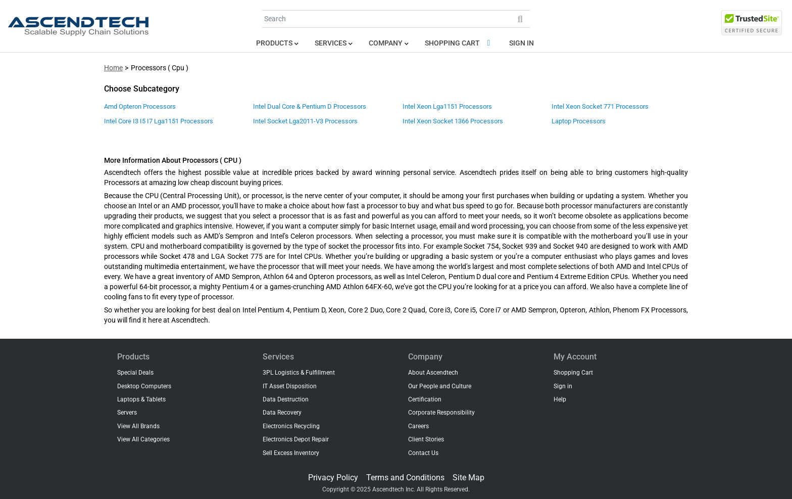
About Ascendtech (433, 372)
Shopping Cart (459, 43)
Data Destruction (286, 399)
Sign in (521, 43)
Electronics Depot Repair (296, 439)
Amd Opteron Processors (140, 106)
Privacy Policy (333, 477)
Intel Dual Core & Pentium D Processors (309, 106)
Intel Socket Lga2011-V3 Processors (305, 121)
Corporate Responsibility (441, 412)
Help (560, 399)
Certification (424, 399)
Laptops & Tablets (141, 399)
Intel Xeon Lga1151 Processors (447, 106)
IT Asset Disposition (290, 386)
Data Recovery (282, 412)
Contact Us (423, 453)
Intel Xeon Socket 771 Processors (600, 106)
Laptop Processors (579, 121)
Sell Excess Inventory (291, 453)
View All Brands (138, 426)
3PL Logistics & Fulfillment (299, 372)
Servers (127, 412)
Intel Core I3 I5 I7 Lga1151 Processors (158, 121)
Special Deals (135, 372)
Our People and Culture (439, 386)
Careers (418, 426)
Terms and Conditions (405, 477)
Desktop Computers (144, 386)
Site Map (468, 477)
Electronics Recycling (291, 426)
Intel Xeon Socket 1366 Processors (453, 121)
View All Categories (143, 439)
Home (113, 68)
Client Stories (426, 439)
